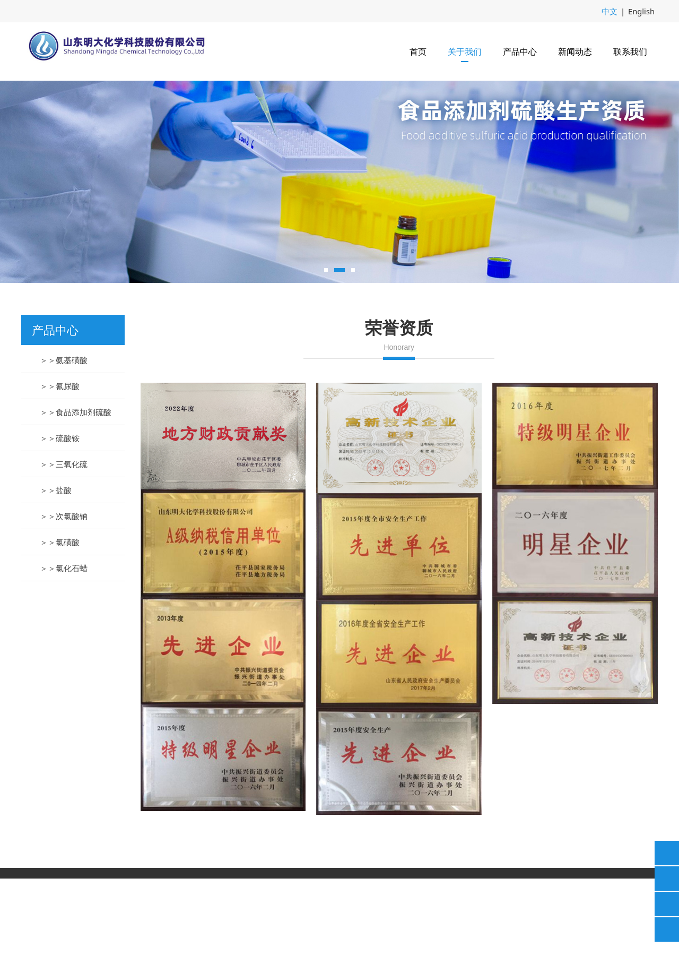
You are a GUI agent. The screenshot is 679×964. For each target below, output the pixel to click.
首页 (418, 51)
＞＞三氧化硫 (64, 549)
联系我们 (630, 51)
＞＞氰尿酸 (60, 471)
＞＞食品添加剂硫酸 (75, 497)
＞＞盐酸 (56, 575)
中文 (611, 11)
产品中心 (520, 51)
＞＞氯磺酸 (60, 627)
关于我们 (465, 51)
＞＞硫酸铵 (60, 523)
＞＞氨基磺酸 (64, 445)
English (642, 11)
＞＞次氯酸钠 (64, 601)
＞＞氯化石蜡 (64, 653)
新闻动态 (575, 51)
